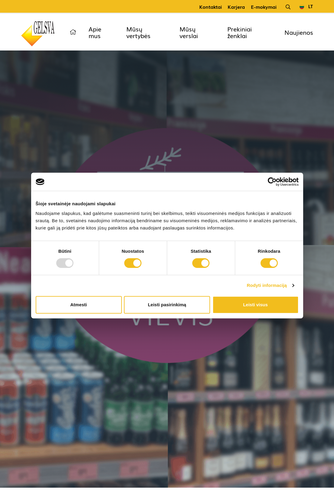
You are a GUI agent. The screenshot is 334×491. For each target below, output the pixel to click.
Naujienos (298, 32)
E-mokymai (264, 6)
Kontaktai (210, 6)
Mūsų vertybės (138, 32)
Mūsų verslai (189, 32)
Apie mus (95, 32)
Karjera (236, 6)
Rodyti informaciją (267, 285)
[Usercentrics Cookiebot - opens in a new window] (272, 181)
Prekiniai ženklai (239, 32)
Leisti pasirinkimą (167, 304)
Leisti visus (255, 304)
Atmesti (78, 304)
